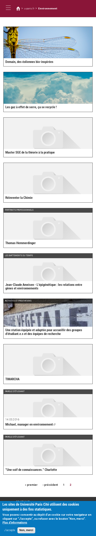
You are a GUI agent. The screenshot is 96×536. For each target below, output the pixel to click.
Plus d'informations (14, 524)
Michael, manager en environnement (30, 424)
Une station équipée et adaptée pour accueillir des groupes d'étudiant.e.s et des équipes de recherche (43, 332)
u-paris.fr (29, 8)
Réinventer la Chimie (19, 198)
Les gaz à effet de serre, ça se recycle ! (31, 107)
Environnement (47, 8)
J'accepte (9, 532)
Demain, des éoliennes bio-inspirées (29, 62)
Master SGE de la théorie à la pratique (30, 152)
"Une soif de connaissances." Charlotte (31, 470)
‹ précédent (50, 484)
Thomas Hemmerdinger (20, 243)
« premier (31, 484)
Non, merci (26, 532)
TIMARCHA (12, 379)
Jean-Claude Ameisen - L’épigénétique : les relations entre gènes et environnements (43, 287)
